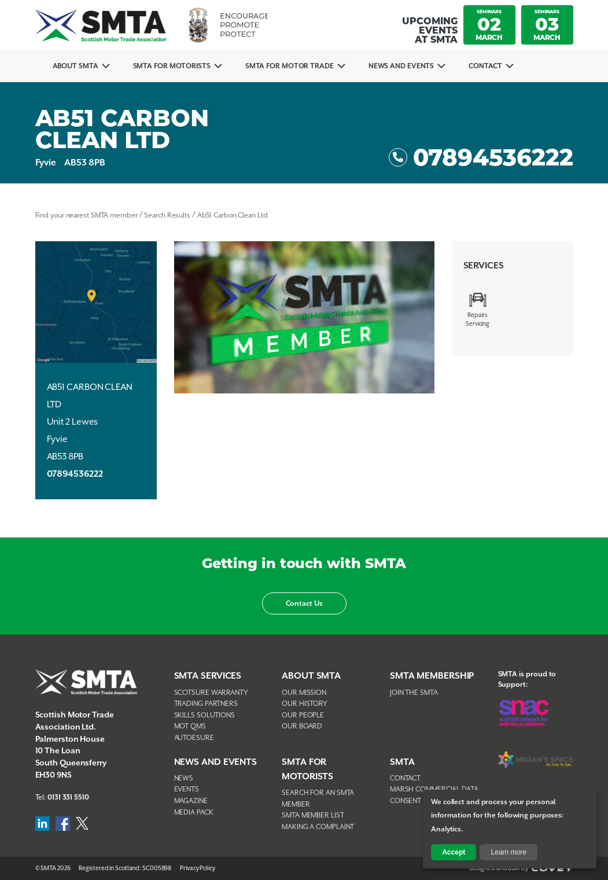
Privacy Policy (197, 868)
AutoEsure (194, 738)
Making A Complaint (318, 827)
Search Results (167, 215)
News (184, 778)
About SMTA (75, 66)
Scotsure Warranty (211, 692)
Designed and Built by (521, 868)
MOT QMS (190, 726)
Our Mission (304, 692)
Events (186, 789)
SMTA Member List (313, 815)
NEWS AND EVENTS (215, 762)
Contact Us (304, 603)
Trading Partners (206, 703)
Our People (303, 715)
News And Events (401, 66)
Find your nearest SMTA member (86, 215)
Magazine (191, 801)
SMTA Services (208, 676)
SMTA (402, 762)
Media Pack (193, 812)
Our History (304, 703)
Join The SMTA (414, 692)
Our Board (302, 726)
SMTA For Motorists (172, 66)
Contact (485, 66)
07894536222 (481, 157)
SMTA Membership (432, 676)
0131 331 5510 (68, 797)
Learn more (508, 852)
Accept (453, 852)
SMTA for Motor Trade (289, 66)
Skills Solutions (204, 715)
